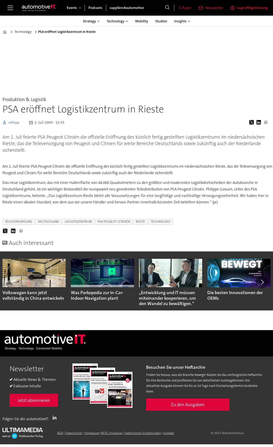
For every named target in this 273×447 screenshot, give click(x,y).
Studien (161, 21)
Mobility (141, 21)
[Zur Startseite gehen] (39, 8)
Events (72, 7)
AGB (60, 433)
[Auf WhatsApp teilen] (266, 122)
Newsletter (214, 7)
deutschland (48, 222)
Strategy (89, 21)
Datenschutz (73, 433)
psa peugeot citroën (113, 222)
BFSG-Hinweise (111, 433)
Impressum (92, 433)
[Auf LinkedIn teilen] (259, 122)
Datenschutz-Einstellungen (142, 433)
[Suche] (167, 7)
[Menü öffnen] (10, 7)
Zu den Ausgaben (188, 404)
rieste (140, 222)
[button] (262, 282)
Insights (180, 21)
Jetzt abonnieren (34, 400)
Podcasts (95, 7)
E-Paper (185, 7)
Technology (115, 21)
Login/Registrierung (252, 7)
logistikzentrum (78, 222)
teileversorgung (18, 222)
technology (160, 222)
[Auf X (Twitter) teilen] (252, 122)
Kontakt (168, 433)
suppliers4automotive (127, 7)
